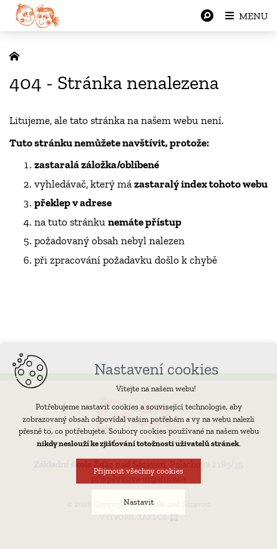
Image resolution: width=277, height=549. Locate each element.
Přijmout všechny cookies (138, 470)
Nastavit (139, 502)
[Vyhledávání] (207, 15)
